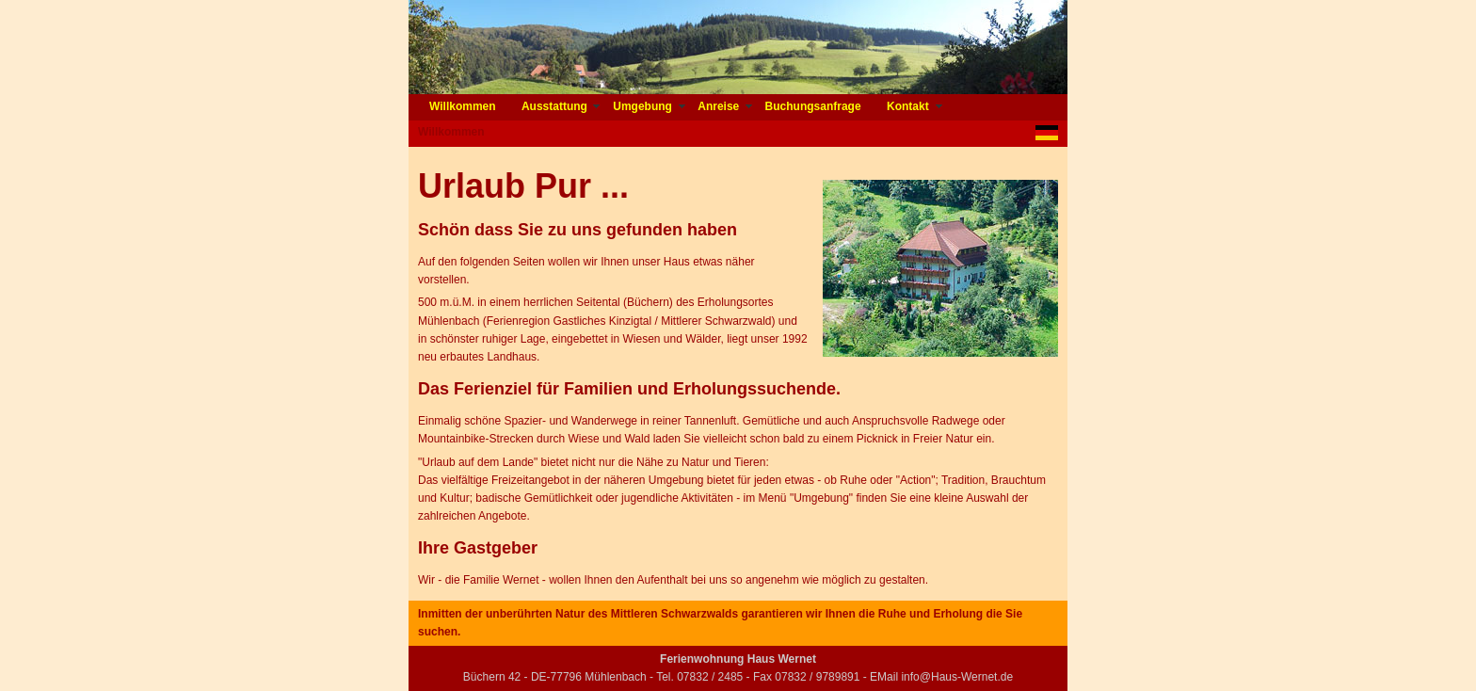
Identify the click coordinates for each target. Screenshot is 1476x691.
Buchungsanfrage (814, 106)
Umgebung (644, 106)
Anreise (720, 106)
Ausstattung (555, 106)
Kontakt (909, 106)
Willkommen (464, 106)
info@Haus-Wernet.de (957, 676)
